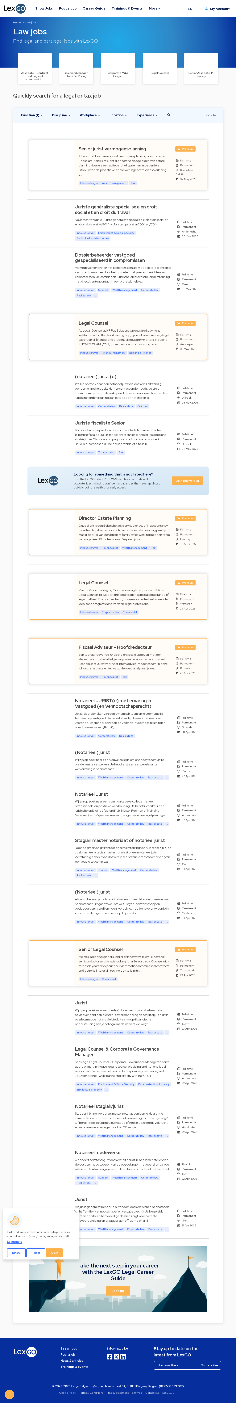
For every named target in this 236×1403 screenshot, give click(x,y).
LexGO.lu (168, 1392)
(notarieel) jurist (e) (95, 376)
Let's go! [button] (118, 1291)
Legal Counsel (93, 323)
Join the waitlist (187, 481)
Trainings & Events (127, 8)
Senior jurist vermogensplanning (112, 149)
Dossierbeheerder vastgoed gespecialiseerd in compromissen (110, 257)
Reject (35, 1252)
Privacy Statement (117, 1392)
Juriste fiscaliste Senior (100, 423)
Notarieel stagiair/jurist (99, 1106)
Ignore (16, 1252)
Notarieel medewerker (98, 1152)
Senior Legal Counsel (101, 949)
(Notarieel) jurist (92, 752)
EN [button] (190, 9)
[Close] (75, 1211)
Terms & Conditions (91, 1392)
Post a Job (68, 8)
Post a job (67, 1355)
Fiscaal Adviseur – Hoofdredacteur (115, 647)
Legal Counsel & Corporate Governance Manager (117, 1051)
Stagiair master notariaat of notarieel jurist (120, 840)
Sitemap (137, 1392)
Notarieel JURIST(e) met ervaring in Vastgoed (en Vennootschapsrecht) (113, 703)
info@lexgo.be (117, 1348)
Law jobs (31, 22)
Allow (54, 1252)
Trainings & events (74, 1367)
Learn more (14, 1241)
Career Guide (94, 8)
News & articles (71, 1361)
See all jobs (68, 1348)
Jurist (81, 1003)
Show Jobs (44, 8)
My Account (217, 9)
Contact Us (152, 1392)
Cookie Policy (67, 1392)
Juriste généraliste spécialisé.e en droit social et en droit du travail (116, 209)
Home (17, 22)
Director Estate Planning (105, 518)
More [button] (153, 8)
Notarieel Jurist (91, 794)
